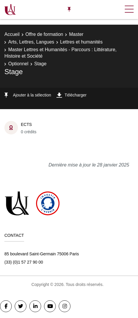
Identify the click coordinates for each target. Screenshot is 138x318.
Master (76, 34)
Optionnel (18, 63)
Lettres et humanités (81, 41)
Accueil (12, 34)
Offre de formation (44, 34)
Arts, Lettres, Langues (31, 41)
